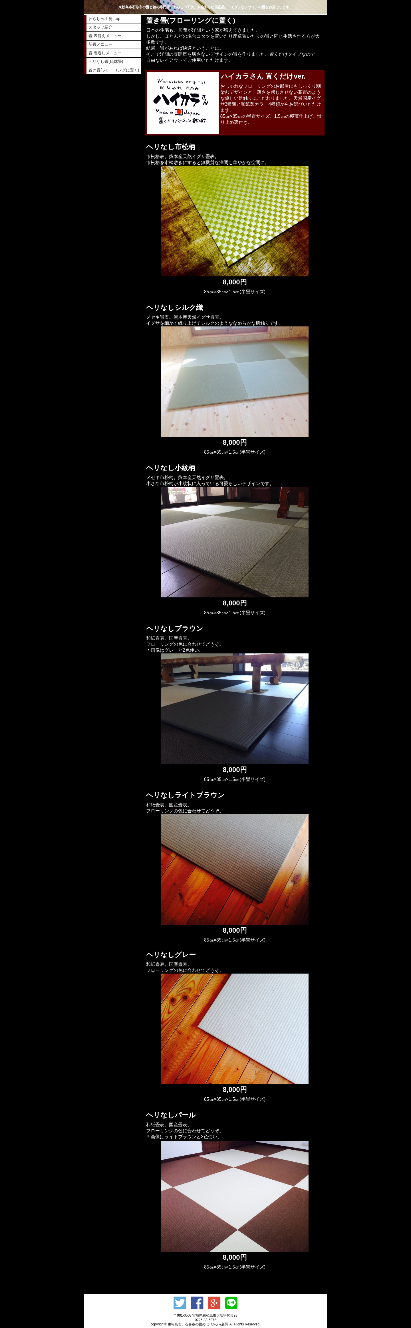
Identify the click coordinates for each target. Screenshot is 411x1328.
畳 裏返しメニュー (105, 53)
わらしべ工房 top (104, 18)
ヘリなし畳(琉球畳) (105, 61)
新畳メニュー (100, 44)
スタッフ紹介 (100, 27)
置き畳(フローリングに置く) (113, 70)
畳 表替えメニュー (105, 35)
